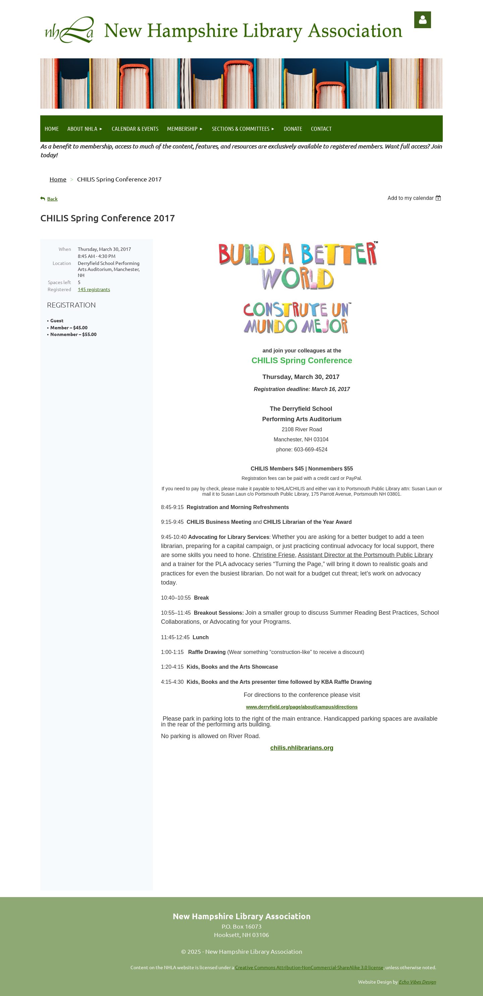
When (65, 249)
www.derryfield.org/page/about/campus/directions (302, 707)
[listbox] (415, 198)
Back (52, 199)
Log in (422, 19)
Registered (59, 289)
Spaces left (59, 282)
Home (58, 178)
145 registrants (94, 289)
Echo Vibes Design (417, 974)
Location (62, 263)
